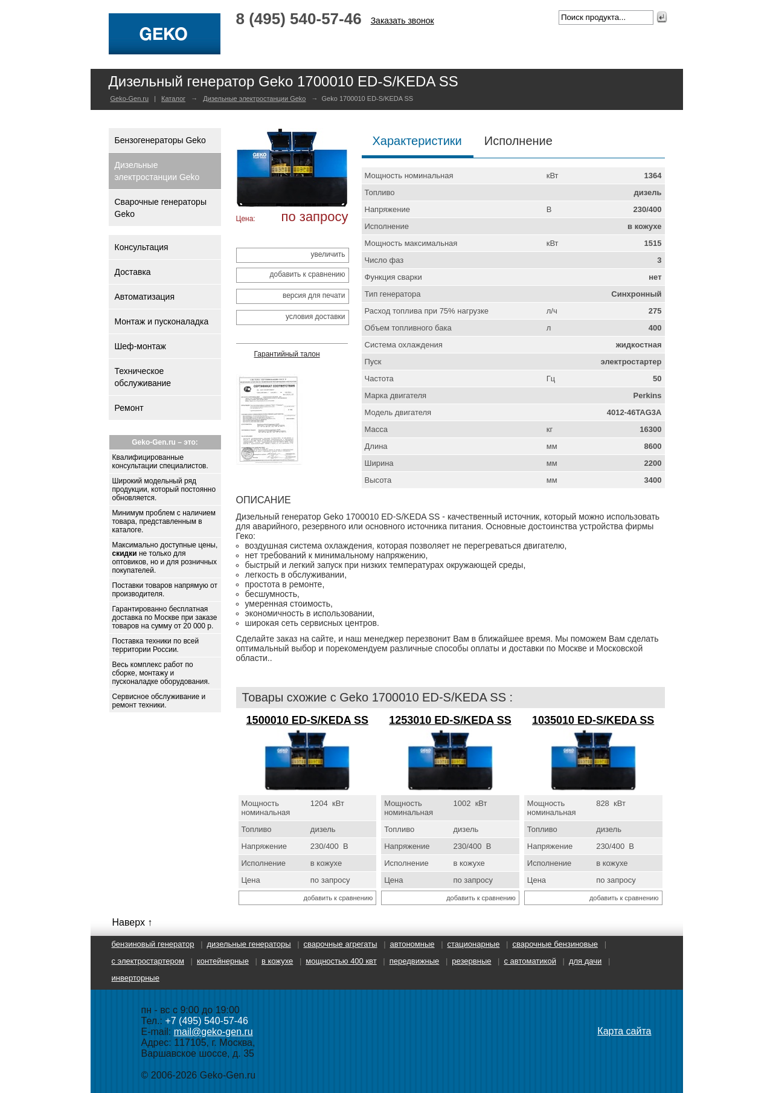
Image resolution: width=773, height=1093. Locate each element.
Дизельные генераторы (249, 944)
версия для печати (314, 295)
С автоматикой (530, 961)
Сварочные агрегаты (340, 944)
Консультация (141, 247)
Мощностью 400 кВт (341, 961)
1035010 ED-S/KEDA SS (593, 720)
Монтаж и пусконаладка (162, 321)
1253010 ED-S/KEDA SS (450, 720)
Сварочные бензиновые (555, 944)
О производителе (338, 42)
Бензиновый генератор (153, 944)
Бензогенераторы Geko (160, 140)
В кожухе (277, 961)
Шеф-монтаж (140, 346)
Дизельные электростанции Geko (254, 98)
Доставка (133, 272)
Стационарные (473, 944)
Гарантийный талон (287, 354)
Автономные (412, 944)
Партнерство (538, 42)
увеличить (328, 254)
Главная (263, 42)
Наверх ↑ (132, 922)
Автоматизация (145, 296)
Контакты (606, 42)
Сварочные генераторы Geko (161, 208)
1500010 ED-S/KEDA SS (307, 720)
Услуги (477, 42)
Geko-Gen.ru (130, 98)
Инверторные (135, 977)
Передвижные (415, 961)
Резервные (471, 961)
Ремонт (129, 408)
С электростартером (148, 961)
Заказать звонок (402, 20)
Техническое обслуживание (143, 377)
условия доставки (315, 316)
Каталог (173, 98)
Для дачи (585, 961)
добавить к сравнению (307, 274)
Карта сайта (624, 1031)
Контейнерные (223, 961)
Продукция (420, 42)
